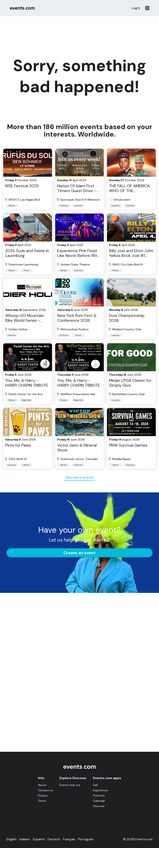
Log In (136, 8)
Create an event (79, 552)
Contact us (45, 790)
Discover (99, 806)
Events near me (69, 785)
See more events (79, 477)
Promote (99, 795)
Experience (100, 790)
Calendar (99, 801)
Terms (42, 801)
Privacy (43, 795)
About (42, 785)
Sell (95, 785)
